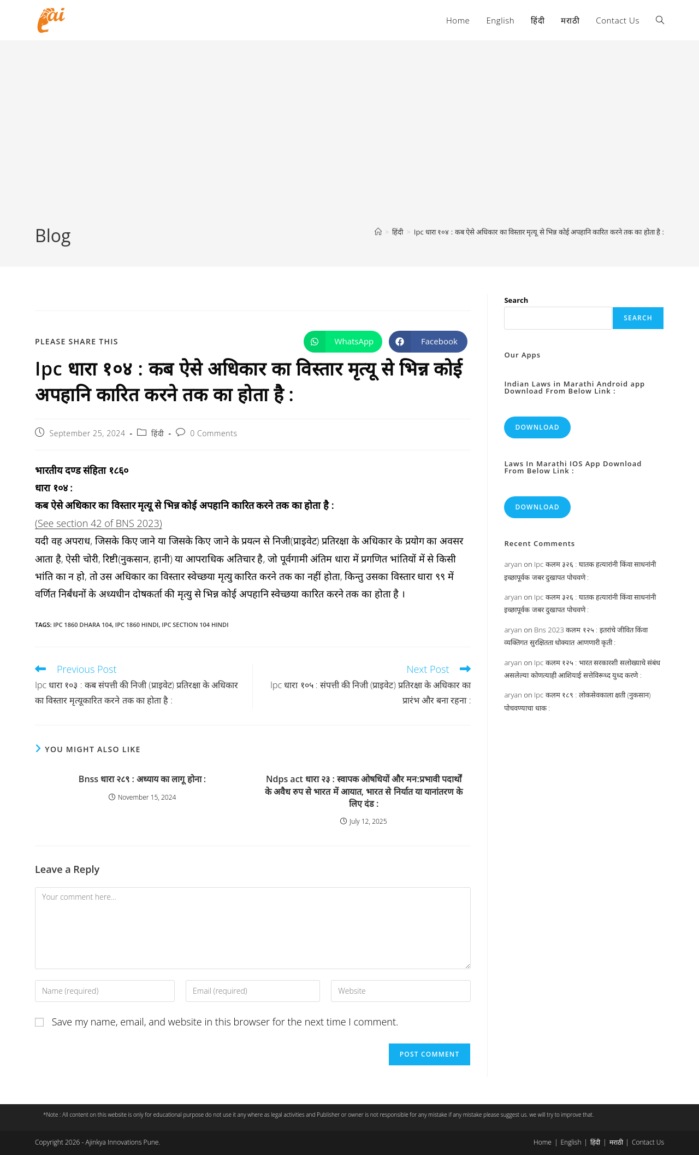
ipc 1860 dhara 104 (82, 624)
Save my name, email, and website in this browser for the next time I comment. (225, 1021)
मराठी (616, 1142)
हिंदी (157, 433)
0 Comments (213, 433)
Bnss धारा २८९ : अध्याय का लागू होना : (142, 779)
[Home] (378, 232)
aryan (513, 564)
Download (537, 427)
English (570, 1142)
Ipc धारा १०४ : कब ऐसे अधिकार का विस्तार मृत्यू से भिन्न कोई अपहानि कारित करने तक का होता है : (539, 232)
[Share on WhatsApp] (343, 342)
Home (543, 1142)
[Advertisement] (349, 141)
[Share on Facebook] (428, 342)
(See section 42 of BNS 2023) (98, 523)
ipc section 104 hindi (195, 624)
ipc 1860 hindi (137, 624)
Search (516, 300)
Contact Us (648, 1142)
